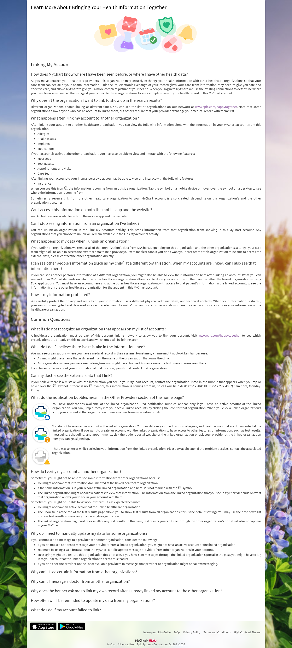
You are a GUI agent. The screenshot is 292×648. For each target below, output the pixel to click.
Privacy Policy (191, 632)
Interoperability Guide (157, 632)
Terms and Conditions (217, 632)
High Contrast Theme (247, 632)
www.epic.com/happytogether (216, 107)
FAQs (177, 632)
